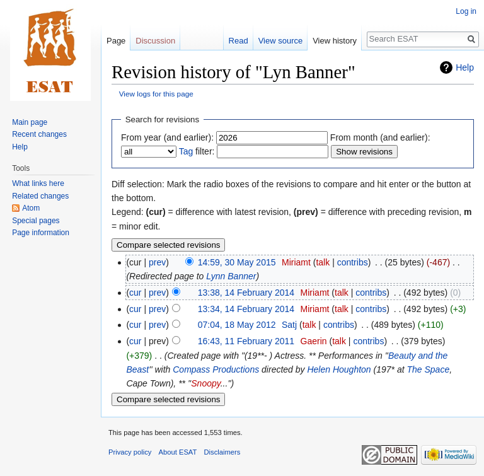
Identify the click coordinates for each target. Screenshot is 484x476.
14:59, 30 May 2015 (237, 262)
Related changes (40, 196)
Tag (186, 151)
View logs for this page (156, 94)
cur (135, 292)
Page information (40, 232)
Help (465, 67)
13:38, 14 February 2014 (246, 292)
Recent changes (39, 134)
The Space (427, 369)
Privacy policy (129, 452)
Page (116, 40)
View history (335, 40)
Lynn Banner (231, 276)
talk (323, 262)
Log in (466, 11)
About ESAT (178, 452)
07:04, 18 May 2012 (237, 325)
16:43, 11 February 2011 (246, 341)
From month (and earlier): (380, 137)
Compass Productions (216, 369)
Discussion (155, 40)
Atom (31, 208)
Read (238, 40)
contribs (352, 262)
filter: (197, 151)
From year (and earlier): (167, 137)
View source (280, 40)
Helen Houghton (339, 369)
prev (157, 262)
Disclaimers (222, 452)
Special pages (35, 220)
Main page (29, 122)
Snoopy (205, 383)
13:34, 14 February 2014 (246, 309)
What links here (38, 183)
